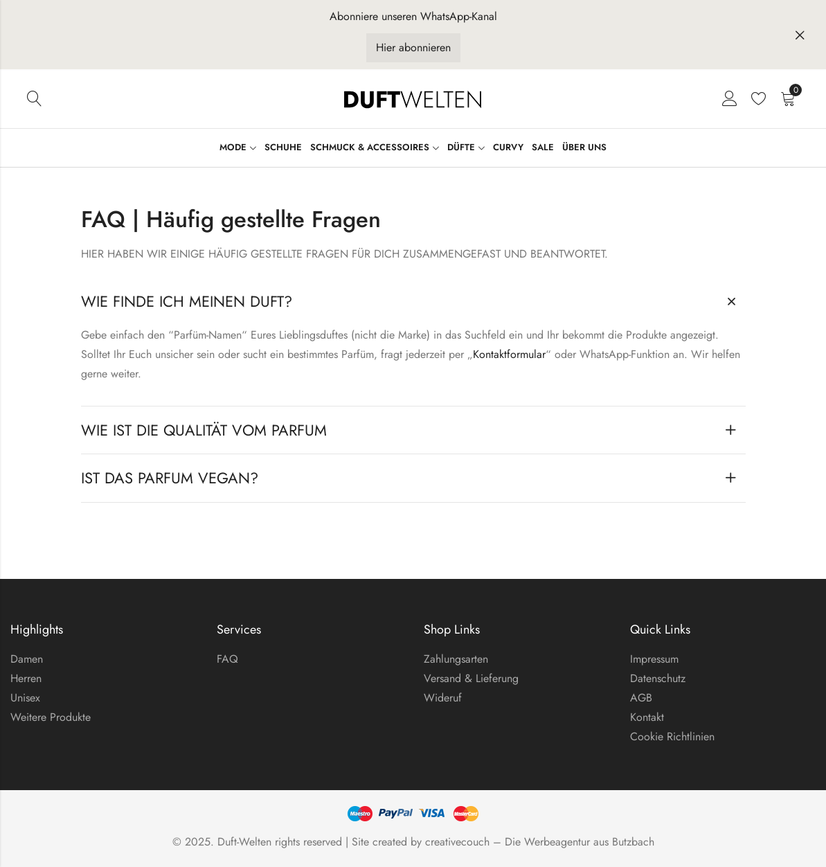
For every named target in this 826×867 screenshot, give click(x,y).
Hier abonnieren (413, 47)
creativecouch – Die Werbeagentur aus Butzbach (539, 842)
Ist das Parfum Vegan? (169, 478)
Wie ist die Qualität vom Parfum (204, 430)
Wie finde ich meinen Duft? (186, 301)
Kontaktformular (509, 354)
